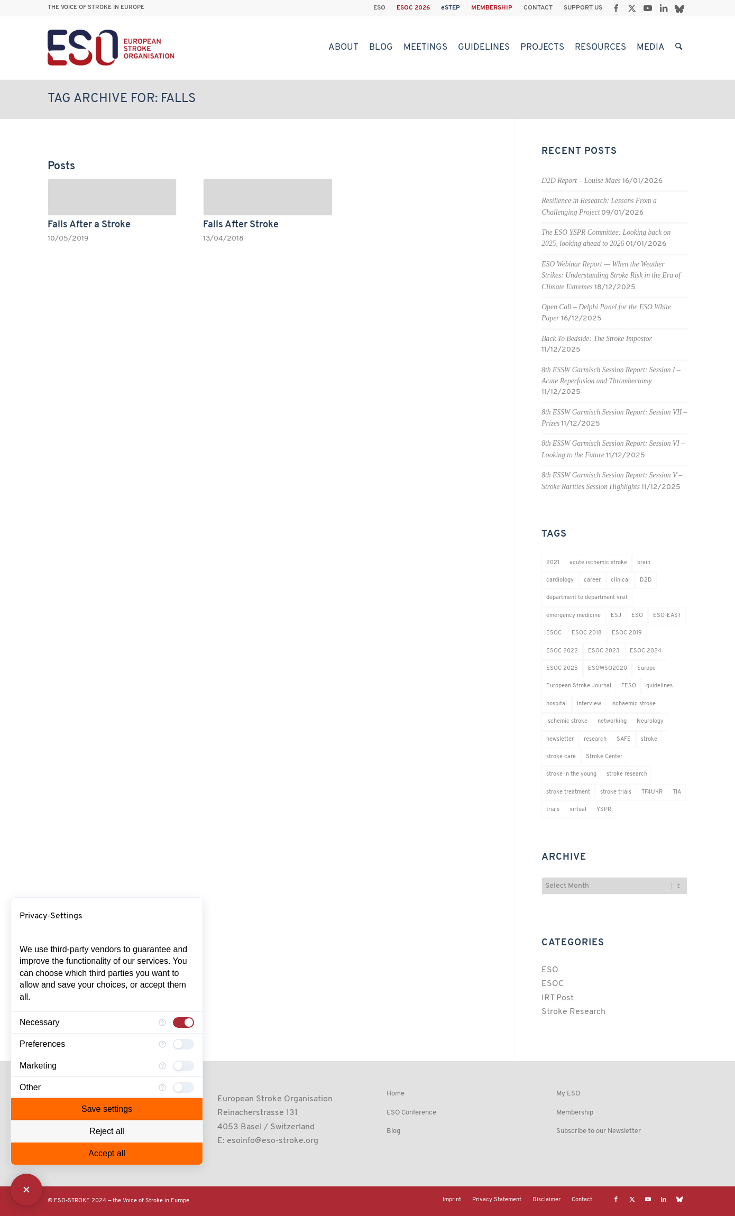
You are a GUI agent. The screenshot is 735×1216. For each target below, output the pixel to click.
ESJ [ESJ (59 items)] (616, 616)
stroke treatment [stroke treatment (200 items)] (568, 792)
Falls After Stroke (241, 224)
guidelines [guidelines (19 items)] (659, 686)
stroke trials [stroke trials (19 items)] (615, 792)
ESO (379, 8)
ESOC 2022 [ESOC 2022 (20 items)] (562, 651)
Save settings (106, 1108)
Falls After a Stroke (89, 224)
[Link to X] (631, 8)
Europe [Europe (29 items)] (646, 668)
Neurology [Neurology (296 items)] (650, 721)
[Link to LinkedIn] (663, 8)
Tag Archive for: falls (122, 99)
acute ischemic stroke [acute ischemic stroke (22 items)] (598, 563)
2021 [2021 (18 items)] (552, 563)
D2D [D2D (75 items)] (646, 580)
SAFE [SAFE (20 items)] (624, 739)
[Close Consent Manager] (26, 1189)
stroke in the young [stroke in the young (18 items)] (571, 774)
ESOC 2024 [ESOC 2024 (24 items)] (646, 651)
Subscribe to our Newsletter (598, 1131)
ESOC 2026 (413, 8)
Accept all (106, 1153)
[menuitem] (379, 8)
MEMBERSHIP (491, 8)
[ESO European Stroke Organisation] (112, 47)
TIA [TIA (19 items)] (677, 792)
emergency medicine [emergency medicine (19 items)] (573, 616)
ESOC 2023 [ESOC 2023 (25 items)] (604, 651)
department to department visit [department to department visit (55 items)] (587, 598)
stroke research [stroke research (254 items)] (627, 774)
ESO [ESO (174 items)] (637, 616)
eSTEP (450, 8)
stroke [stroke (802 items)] (649, 739)
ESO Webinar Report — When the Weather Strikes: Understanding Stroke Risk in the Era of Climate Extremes (611, 275)
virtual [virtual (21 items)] (577, 810)
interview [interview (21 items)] (589, 704)
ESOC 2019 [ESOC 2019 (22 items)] (627, 633)
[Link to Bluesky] (679, 8)
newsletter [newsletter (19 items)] (560, 739)
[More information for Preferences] (162, 1044)
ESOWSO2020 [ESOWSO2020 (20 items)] (607, 668)
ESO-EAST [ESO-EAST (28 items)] (667, 616)
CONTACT (538, 8)
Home (396, 1093)
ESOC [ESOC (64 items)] (554, 633)
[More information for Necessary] (162, 1022)
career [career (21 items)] (592, 580)
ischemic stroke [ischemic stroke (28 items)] (566, 721)
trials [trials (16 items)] (552, 810)
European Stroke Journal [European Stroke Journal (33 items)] (578, 686)
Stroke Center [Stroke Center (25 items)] (604, 757)
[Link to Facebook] (615, 8)
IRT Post (557, 998)
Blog (393, 1131)
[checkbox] (183, 1022)
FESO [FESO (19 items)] (628, 686)
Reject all (106, 1131)
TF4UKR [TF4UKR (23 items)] (652, 792)
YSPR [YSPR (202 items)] (603, 810)
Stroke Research (573, 1012)
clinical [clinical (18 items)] (620, 580)
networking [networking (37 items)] (612, 721)
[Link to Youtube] (647, 8)
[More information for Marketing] (162, 1066)
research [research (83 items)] (595, 739)
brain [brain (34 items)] (643, 563)
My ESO (568, 1093)
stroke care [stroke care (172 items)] (561, 757)
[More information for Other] (162, 1087)
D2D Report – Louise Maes (581, 181)
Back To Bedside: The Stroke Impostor (596, 339)
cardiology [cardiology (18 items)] (560, 580)
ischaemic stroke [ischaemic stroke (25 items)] (633, 704)
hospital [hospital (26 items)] (556, 704)
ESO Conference (411, 1112)
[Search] (678, 47)
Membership (574, 1112)
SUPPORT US (583, 8)
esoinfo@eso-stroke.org (272, 1141)
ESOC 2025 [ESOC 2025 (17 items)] (562, 668)
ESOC (552, 984)
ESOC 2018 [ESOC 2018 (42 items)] (587, 633)
